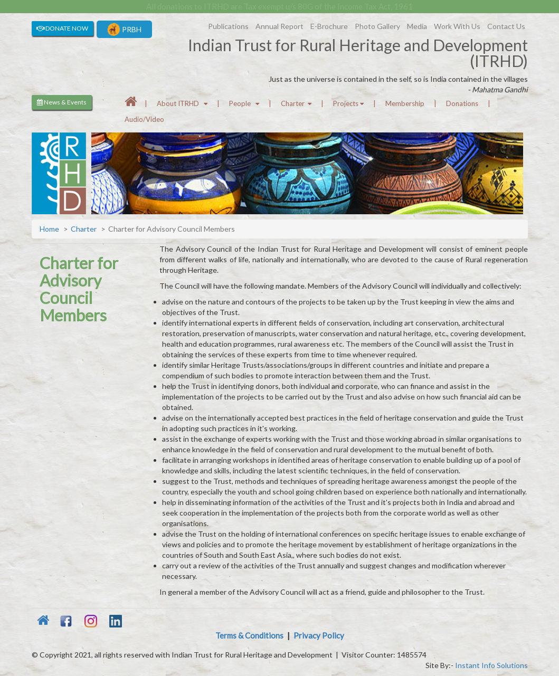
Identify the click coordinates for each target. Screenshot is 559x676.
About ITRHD (182, 103)
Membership (404, 103)
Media (417, 26)
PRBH (124, 29)
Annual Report (279, 26)
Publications (228, 26)
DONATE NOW (62, 28)
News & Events (62, 102)
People (244, 103)
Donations (462, 103)
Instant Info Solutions (491, 665)
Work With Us (457, 26)
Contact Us (506, 26)
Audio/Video (144, 119)
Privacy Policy (318, 635)
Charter (296, 103)
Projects (348, 103)
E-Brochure (329, 26)
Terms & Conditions (249, 635)
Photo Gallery (377, 26)
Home (49, 228)
